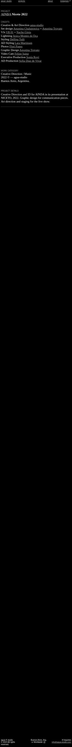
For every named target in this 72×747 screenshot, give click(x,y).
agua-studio (36, 25)
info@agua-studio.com (61, 742)
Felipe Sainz (22, 53)
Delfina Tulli (17, 39)
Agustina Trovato (52, 28)
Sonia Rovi (32, 57)
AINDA (6, 14)
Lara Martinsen (23, 43)
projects (21, 1)
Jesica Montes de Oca (25, 35)
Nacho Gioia (24, 32)
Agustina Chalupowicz (26, 28)
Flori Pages (15, 46)
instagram (65, 1)
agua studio (6, 1)
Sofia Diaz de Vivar (30, 60)
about (50, 1)
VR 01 (9, 32)
